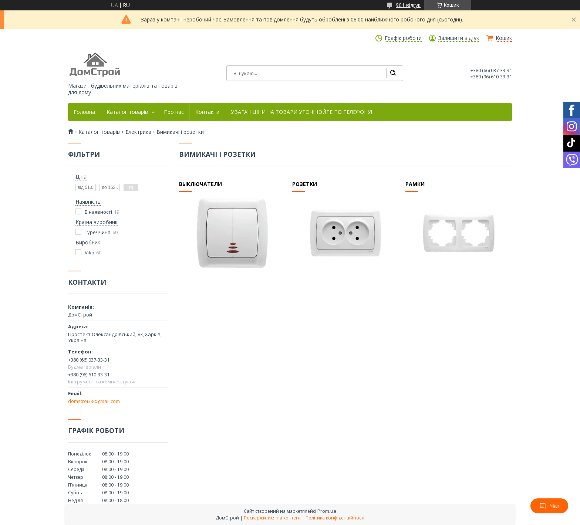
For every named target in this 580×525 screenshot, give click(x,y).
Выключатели (200, 184)
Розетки (304, 184)
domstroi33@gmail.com (94, 401)
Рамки (415, 184)
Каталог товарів (127, 112)
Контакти (207, 112)
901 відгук (408, 5)
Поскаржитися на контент (272, 518)
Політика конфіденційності (335, 518)
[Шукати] (392, 73)
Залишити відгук (458, 38)
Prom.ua (326, 511)
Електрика (138, 132)
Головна (84, 112)
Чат (549, 505)
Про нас (174, 112)
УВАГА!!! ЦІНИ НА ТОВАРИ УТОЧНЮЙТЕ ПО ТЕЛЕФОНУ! (301, 112)
